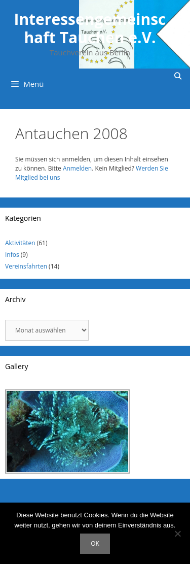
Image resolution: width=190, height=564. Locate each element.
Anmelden (77, 168)
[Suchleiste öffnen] (178, 76)
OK (95, 543)
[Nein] (177, 533)
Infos (12, 254)
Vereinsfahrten (26, 266)
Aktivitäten (20, 243)
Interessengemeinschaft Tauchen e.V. (90, 28)
